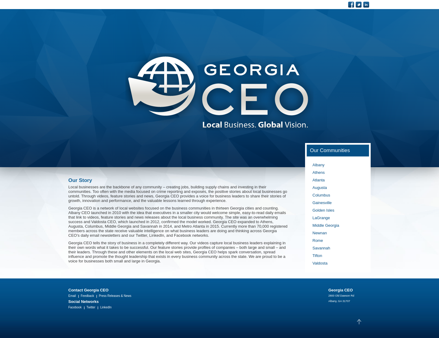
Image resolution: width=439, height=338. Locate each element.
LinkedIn (106, 307)
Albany (319, 165)
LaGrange (321, 218)
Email (72, 295)
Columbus (321, 195)
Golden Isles (323, 210)
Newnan (320, 233)
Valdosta (320, 263)
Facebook (75, 307)
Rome (318, 240)
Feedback (87, 295)
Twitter (90, 307)
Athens (319, 172)
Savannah (321, 248)
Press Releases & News (115, 295)
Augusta (320, 187)
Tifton (317, 255)
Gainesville (322, 202)
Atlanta (319, 180)
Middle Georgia (326, 225)
